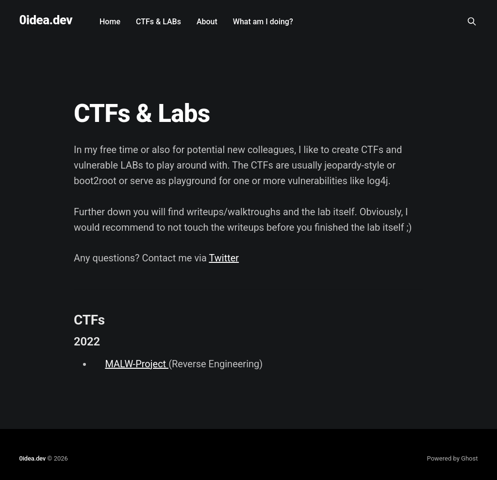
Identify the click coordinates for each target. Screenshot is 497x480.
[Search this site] (472, 21)
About (207, 21)
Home (109, 21)
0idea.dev (46, 20)
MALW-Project (136, 364)
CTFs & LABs (158, 21)
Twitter (224, 258)
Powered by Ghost (452, 458)
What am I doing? (263, 21)
